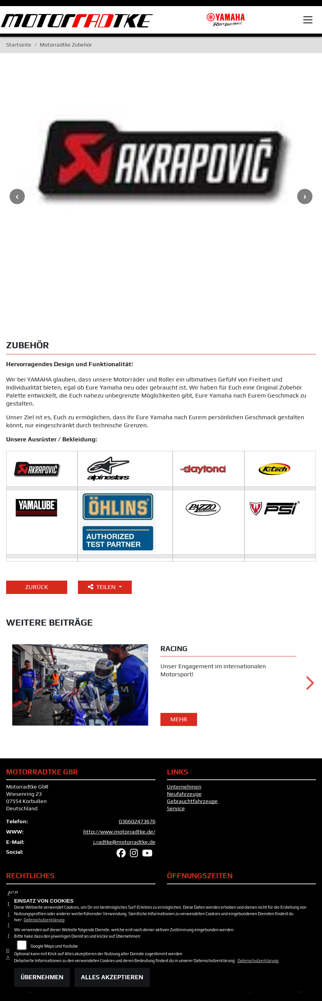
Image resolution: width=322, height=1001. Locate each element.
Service (176, 809)
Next (304, 198)
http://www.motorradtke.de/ (119, 833)
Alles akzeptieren (112, 977)
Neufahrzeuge (184, 795)
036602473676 (137, 823)
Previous (17, 198)
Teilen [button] (102, 588)
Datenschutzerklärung (44, 919)
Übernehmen (42, 977)
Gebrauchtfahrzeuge (192, 802)
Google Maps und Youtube (54, 946)
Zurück (36, 588)
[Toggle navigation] (308, 20)
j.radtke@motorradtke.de (124, 843)
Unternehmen (184, 788)
